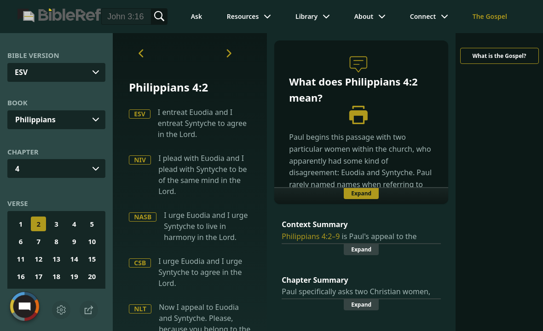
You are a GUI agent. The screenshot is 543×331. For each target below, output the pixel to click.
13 (56, 258)
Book (17, 102)
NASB (142, 216)
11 (21, 258)
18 (56, 276)
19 (74, 276)
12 (38, 258)
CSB (140, 262)
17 (38, 276)
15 (92, 258)
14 (74, 258)
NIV (140, 159)
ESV (139, 113)
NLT (140, 308)
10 (92, 241)
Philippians (35, 119)
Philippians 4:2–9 (311, 236)
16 (21, 276)
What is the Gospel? (499, 56)
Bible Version (33, 55)
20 (92, 276)
